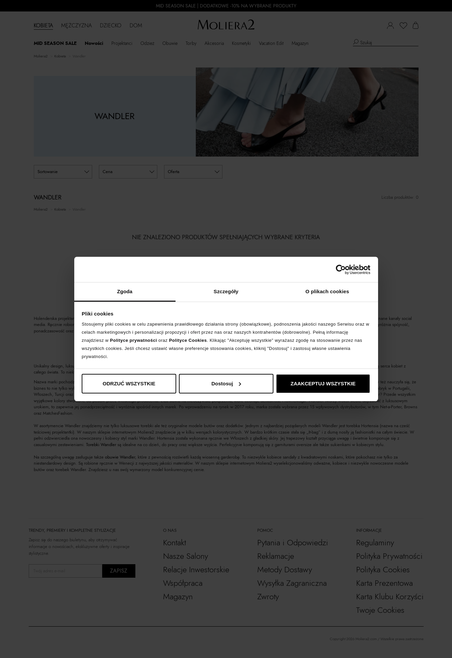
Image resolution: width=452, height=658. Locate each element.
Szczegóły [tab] (226, 291)
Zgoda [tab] (125, 291)
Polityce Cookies (188, 340)
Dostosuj (226, 383)
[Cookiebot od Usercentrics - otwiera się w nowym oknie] (340, 270)
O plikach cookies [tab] (327, 291)
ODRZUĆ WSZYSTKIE (129, 383)
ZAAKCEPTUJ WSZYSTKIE (323, 383)
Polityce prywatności (133, 340)
